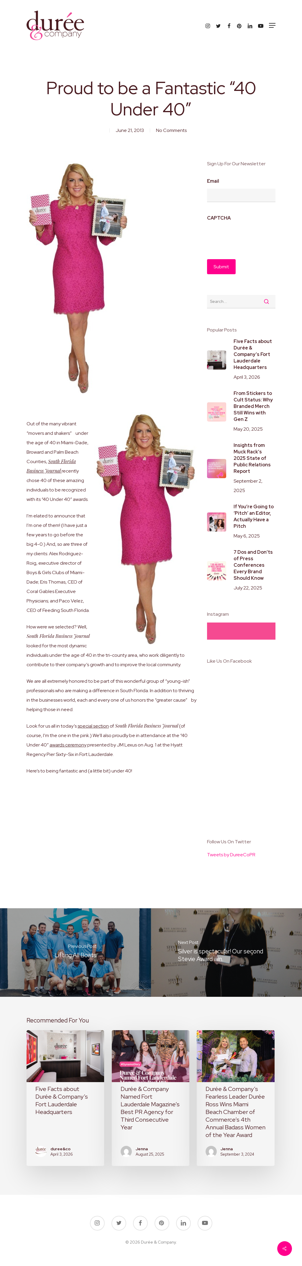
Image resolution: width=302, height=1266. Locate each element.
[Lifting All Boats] (75, 952)
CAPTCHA (219, 218)
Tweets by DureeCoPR (231, 855)
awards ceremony (68, 745)
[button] (272, 25)
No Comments (171, 130)
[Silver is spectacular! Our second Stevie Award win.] (226, 952)
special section (93, 726)
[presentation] (252, 237)
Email (213, 181)
